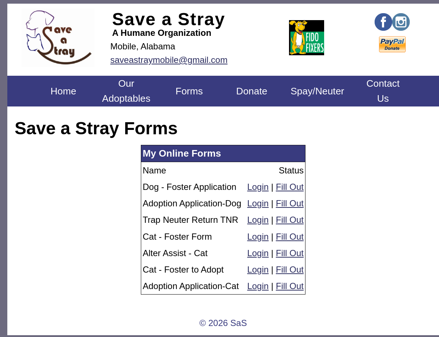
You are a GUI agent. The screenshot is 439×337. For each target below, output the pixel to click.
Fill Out (290, 187)
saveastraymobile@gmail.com (168, 60)
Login (258, 187)
